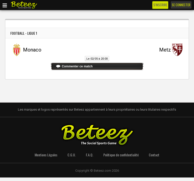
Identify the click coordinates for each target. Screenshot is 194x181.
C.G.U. (71, 154)
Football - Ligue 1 (23, 33)
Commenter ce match (77, 66)
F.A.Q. (89, 154)
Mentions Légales (46, 154)
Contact (154, 154)
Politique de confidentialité (121, 154)
